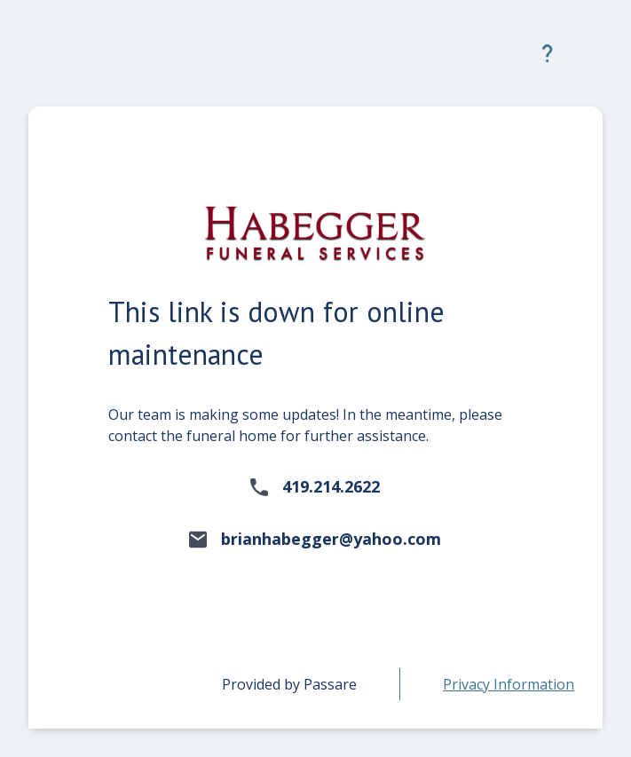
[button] (547, 53)
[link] (508, 684)
